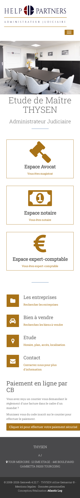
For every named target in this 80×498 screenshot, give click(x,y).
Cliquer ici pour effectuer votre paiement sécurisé (43, 427)
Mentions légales (25, 486)
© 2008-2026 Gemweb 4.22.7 (21, 482)
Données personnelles (51, 486)
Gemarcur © (67, 482)
